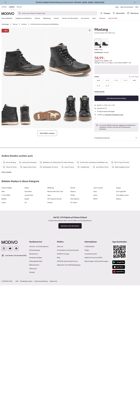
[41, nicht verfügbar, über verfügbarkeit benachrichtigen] (107, 80)
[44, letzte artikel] (134, 80)
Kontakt (32, 386)
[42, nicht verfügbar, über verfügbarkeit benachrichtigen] (116, 80)
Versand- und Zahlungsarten (39, 360)
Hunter (72, 301)
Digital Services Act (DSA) (93, 371)
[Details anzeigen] (136, 138)
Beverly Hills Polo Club (55, 305)
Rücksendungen (34, 364)
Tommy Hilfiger (7, 301)
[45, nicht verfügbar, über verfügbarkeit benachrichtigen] (98, 86)
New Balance (74, 312)
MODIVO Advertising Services (67, 375)
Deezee (49, 316)
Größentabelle (89, 360)
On (25, 316)
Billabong (50, 301)
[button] (24, 57)
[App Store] (118, 381)
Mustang (101, 29)
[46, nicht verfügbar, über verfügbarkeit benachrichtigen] (107, 86)
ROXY (95, 312)
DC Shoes (73, 316)
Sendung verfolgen (35, 371)
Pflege (87, 364)
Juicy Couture (98, 301)
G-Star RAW (6, 309)
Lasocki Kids (28, 309)
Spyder (26, 312)
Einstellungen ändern (26, 395)
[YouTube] (10, 362)
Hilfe (136, 7)
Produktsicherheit (91, 367)
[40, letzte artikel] (98, 80)
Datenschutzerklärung (41, 395)
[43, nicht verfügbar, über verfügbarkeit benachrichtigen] (125, 80)
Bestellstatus (33, 367)
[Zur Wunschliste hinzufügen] (89, 30)
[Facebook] (16, 362)
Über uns (60, 360)
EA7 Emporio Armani (54, 312)
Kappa (118, 301)
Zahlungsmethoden (35, 375)
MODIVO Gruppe (63, 367)
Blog (116, 7)
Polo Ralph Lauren (122, 309)
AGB (16, 395)
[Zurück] (5, 2)
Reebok (4, 312)
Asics (95, 305)
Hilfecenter (33, 382)
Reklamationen (34, 379)
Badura (118, 312)
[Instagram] (4, 362)
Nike (3, 305)
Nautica (73, 305)
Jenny (95, 309)
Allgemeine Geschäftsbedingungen (68, 379)
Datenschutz (53, 395)
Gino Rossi (28, 305)
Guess (4, 316)
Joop (49, 309)
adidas (26, 301)
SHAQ (72, 309)
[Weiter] (134, 2)
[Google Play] (118, 376)
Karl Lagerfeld (121, 305)
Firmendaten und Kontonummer (68, 364)
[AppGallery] (118, 385)
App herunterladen (126, 7)
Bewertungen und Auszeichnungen (96, 375)
